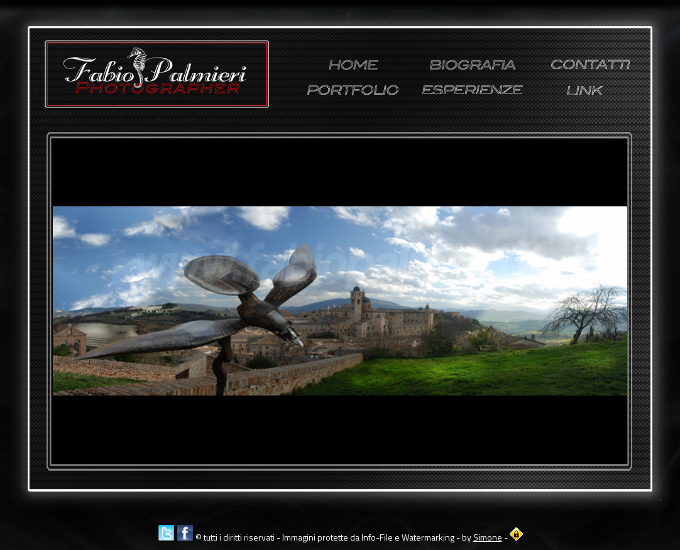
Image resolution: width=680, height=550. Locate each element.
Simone (487, 537)
